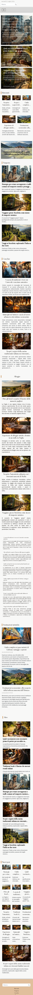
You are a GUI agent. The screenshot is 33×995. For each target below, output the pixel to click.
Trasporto (16, 990)
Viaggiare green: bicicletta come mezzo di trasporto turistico (14, 71)
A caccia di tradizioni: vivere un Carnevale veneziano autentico (16, 281)
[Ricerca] (9, 4)
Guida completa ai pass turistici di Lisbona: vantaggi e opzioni (16, 579)
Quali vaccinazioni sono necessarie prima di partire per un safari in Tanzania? (15, 50)
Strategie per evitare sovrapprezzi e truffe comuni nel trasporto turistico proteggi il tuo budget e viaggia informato (15, 24)
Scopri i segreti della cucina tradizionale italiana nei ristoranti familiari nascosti (17, 353)
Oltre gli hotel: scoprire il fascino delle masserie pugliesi (16, 400)
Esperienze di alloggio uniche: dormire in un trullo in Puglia (9, 128)
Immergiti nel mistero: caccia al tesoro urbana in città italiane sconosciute (16, 315)
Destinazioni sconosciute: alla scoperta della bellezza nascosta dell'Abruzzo (16, 153)
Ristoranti (16, 988)
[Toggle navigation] (4, 10)
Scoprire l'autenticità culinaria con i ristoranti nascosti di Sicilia (16, 475)
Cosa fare (16, 993)
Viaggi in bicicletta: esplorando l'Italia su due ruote (15, 606)
